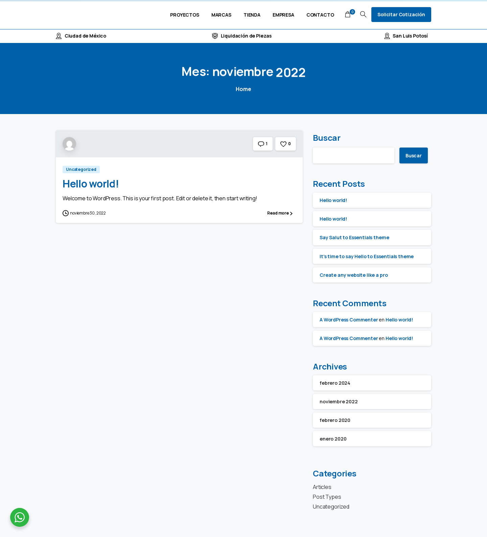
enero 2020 (333, 438)
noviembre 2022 (339, 401)
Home (243, 89)
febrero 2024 (335, 383)
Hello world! (91, 184)
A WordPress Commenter (349, 319)
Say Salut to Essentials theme (354, 237)
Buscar (327, 137)
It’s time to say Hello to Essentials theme (367, 256)
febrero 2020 (335, 420)
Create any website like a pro (354, 275)
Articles (322, 487)
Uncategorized (331, 506)
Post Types (327, 496)
